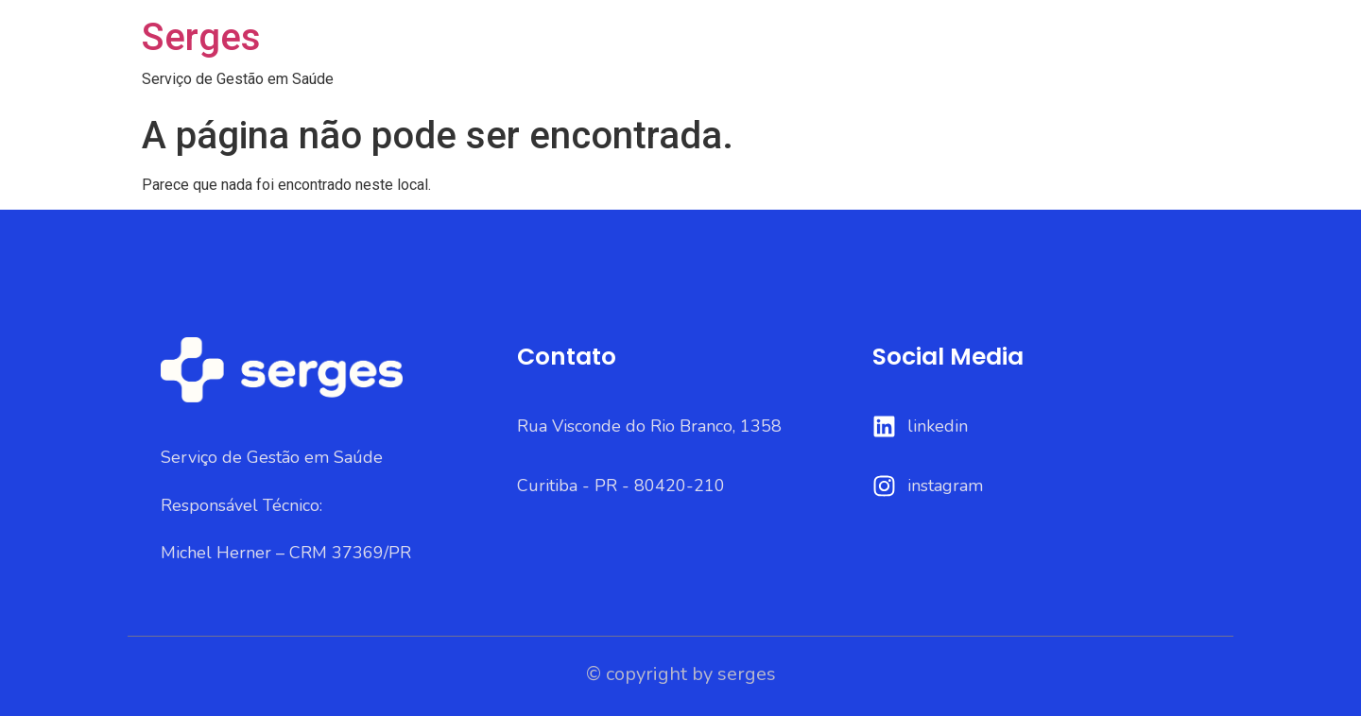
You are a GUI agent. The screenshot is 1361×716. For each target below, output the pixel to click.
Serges (201, 37)
